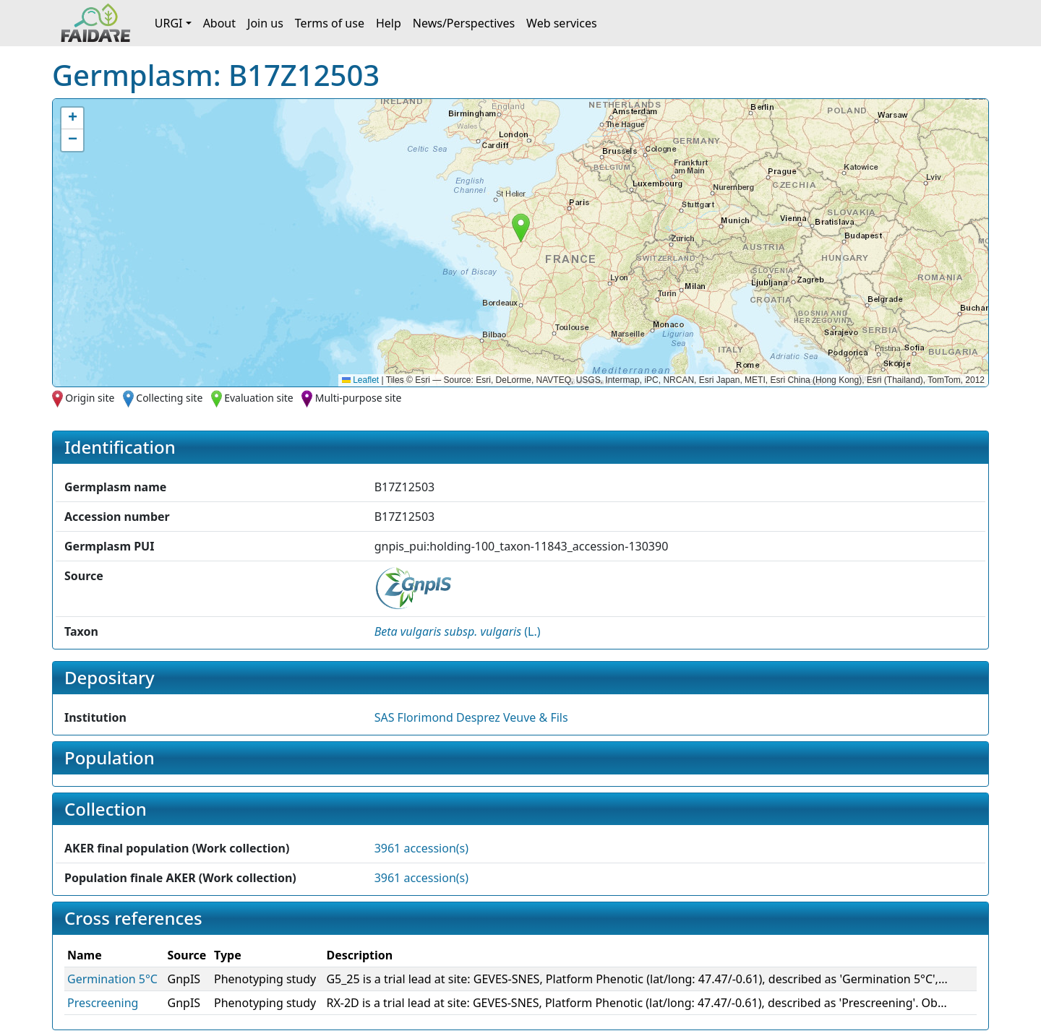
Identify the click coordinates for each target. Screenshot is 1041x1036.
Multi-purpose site (358, 398)
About (219, 23)
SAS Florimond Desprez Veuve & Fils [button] (471, 717)
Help (388, 23)
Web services (561, 23)
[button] (521, 228)
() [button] (457, 631)
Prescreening (102, 1003)
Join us (265, 23)
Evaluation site (259, 398)
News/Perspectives (464, 23)
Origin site (89, 398)
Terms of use (329, 23)
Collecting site (169, 398)
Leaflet (360, 380)
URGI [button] (169, 23)
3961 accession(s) (421, 848)
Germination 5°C (112, 979)
